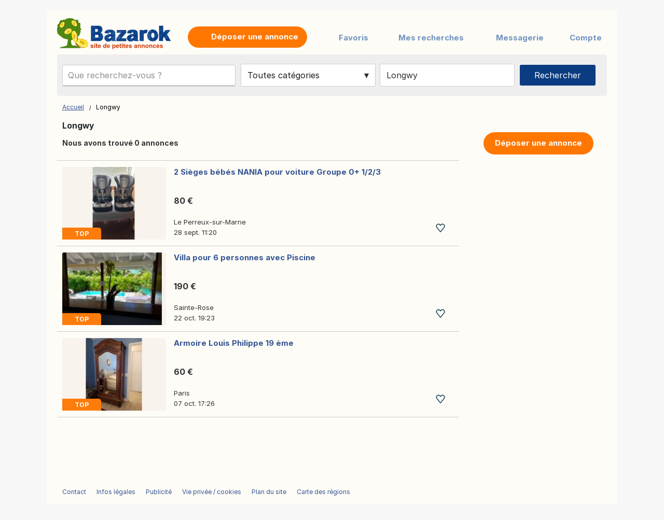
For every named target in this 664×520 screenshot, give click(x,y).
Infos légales (115, 492)
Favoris (353, 38)
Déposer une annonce (538, 143)
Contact (74, 492)
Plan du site (269, 492)
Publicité (159, 492)
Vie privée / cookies (211, 492)
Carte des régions (323, 492)
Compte (586, 38)
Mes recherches (431, 38)
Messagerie (520, 38)
